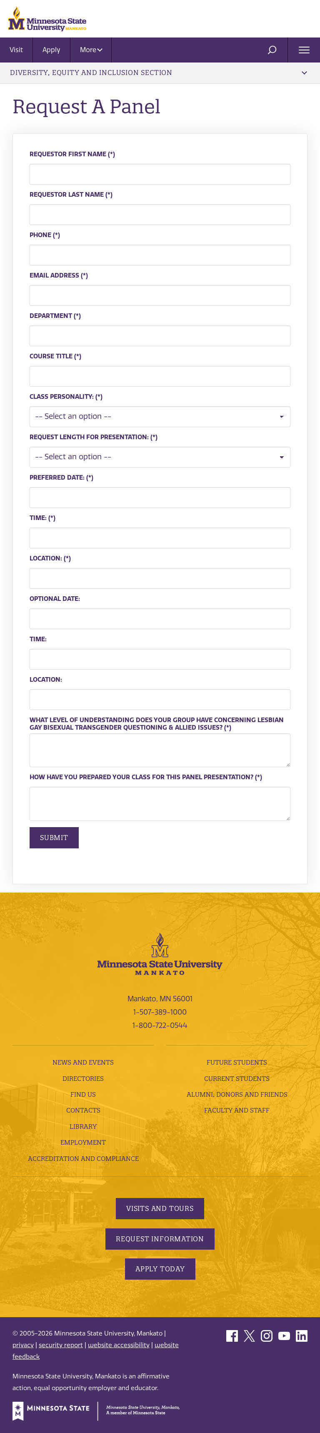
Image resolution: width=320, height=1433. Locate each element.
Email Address (54, 275)
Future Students (237, 1062)
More (91, 50)
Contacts (83, 1110)
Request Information (160, 1239)
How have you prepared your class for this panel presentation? (141, 777)
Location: (46, 558)
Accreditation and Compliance (83, 1159)
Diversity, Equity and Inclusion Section (158, 72)
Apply (51, 50)
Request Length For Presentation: (89, 437)
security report (61, 1345)
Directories (83, 1079)
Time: (39, 518)
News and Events (83, 1062)
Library (83, 1126)
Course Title (51, 356)
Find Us (83, 1094)
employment (83, 1142)
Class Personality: (62, 396)
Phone (40, 235)
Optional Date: (55, 599)
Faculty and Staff (237, 1110)
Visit (16, 50)
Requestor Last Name (67, 194)
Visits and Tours (160, 1208)
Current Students (237, 1079)
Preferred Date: (57, 477)
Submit (54, 837)
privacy (23, 1345)
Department (51, 316)
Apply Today (160, 1269)
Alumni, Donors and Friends (237, 1094)
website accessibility (119, 1345)
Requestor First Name (68, 154)
